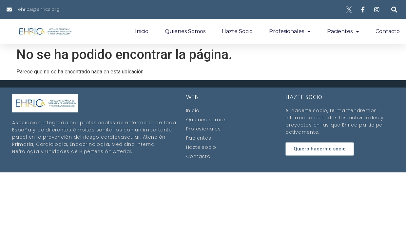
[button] (394, 9)
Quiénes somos (185, 31)
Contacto (388, 31)
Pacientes (343, 31)
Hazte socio (237, 31)
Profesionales (290, 31)
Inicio (141, 31)
